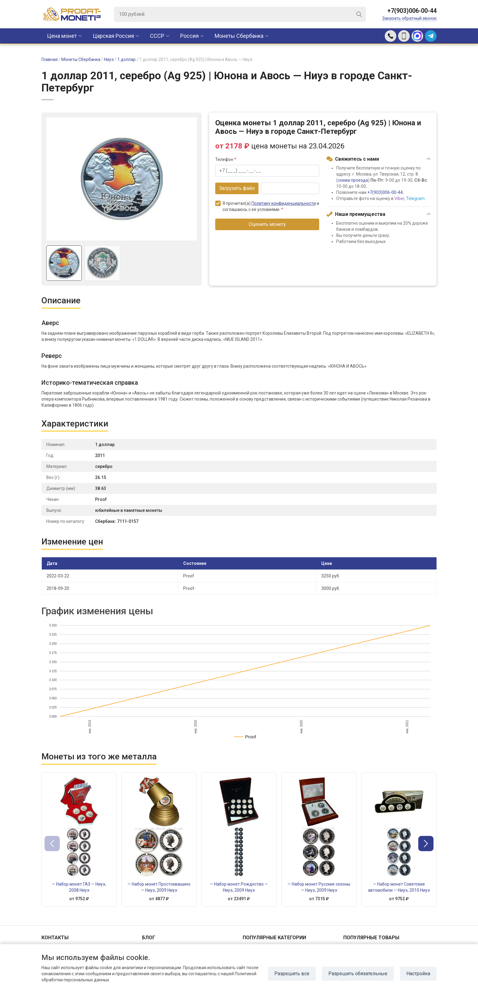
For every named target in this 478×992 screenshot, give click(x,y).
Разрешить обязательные (357, 973)
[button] (425, 843)
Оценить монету (267, 224)
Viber (399, 198)
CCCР (157, 36)
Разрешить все (291, 973)
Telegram (415, 198)
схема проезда (353, 180)
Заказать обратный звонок (409, 18)
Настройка (418, 973)
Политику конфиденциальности (283, 203)
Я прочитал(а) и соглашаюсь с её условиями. (267, 206)
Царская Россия (113, 36)
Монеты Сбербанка (239, 36)
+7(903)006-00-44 (412, 10)
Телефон (225, 159)
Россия (189, 36)
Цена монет (62, 36)
